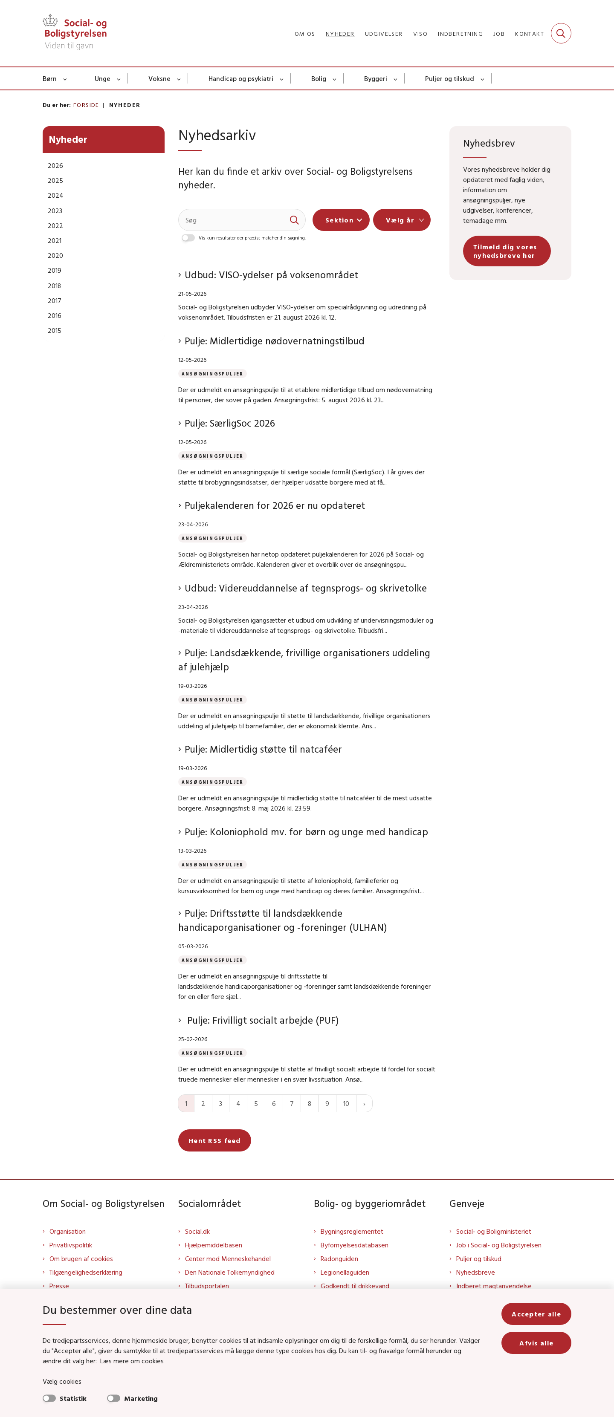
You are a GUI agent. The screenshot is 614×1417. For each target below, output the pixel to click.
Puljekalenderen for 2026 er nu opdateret (275, 505)
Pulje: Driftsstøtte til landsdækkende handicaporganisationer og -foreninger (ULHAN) (285, 920)
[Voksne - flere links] (179, 78)
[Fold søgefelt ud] (561, 33)
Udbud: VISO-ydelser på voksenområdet (271, 274)
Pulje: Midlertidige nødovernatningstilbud (275, 341)
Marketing (141, 1398)
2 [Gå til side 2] (203, 1103)
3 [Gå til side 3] (220, 1103)
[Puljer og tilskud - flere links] (483, 78)
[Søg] (242, 220)
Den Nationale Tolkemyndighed (230, 1272)
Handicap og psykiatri (241, 78)
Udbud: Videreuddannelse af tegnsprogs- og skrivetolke (306, 588)
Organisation (67, 1231)
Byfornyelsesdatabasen (354, 1245)
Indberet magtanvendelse (494, 1285)
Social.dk (197, 1231)
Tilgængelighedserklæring (85, 1272)
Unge (102, 78)
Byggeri (375, 78)
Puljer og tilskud (449, 78)
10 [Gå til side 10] (346, 1103)
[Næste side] (364, 1103)
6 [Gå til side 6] (274, 1103)
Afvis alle (536, 1343)
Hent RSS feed (214, 1140)
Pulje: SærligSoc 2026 (230, 423)
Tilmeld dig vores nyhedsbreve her (505, 251)
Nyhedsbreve (475, 1272)
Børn (50, 78)
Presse (59, 1285)
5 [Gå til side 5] (256, 1103)
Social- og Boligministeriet (493, 1231)
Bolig (318, 78)
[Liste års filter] (402, 220)
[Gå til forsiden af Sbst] (75, 33)
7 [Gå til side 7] (292, 1103)
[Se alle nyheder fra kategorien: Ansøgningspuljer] (214, 373)
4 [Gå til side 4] (238, 1103)
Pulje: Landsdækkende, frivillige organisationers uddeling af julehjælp (304, 659)
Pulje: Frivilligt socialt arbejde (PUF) (262, 1020)
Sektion (339, 220)
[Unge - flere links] (119, 78)
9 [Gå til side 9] (327, 1103)
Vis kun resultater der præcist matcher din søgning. (252, 238)
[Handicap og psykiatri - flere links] (282, 78)
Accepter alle (536, 1314)
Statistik (73, 1398)
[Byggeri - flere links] (396, 78)
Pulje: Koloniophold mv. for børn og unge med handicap (306, 831)
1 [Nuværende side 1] (186, 1103)
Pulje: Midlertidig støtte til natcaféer (263, 749)
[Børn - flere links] (65, 78)
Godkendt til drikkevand (355, 1285)
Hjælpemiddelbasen (213, 1245)
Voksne (159, 78)
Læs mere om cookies (132, 1360)
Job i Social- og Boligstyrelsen (499, 1245)
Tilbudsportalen (207, 1285)
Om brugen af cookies (81, 1258)
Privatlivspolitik (70, 1245)
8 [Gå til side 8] (309, 1103)
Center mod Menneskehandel (228, 1258)
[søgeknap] (295, 220)
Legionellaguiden (345, 1272)
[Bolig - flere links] (335, 78)
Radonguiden (339, 1258)
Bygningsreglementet (352, 1231)
